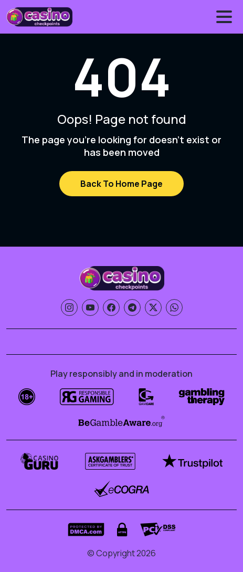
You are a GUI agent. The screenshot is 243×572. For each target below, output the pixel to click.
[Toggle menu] (224, 16)
